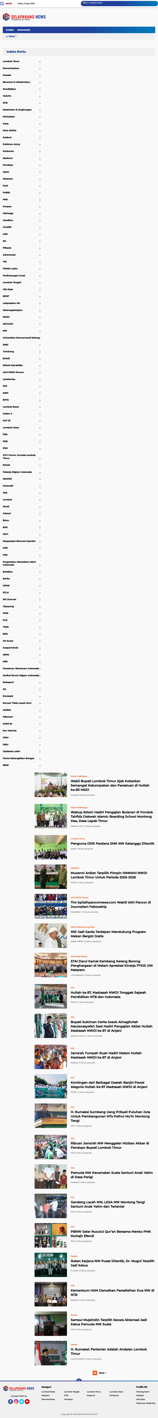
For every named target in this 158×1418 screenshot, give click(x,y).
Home (9, 3)
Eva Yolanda (10, 730)
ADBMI (7, 710)
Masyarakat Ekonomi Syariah (19, 541)
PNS (5, 434)
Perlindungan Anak (14, 275)
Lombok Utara (11, 427)
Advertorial (23, 30)
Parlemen (8, 151)
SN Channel (9, 599)
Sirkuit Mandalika (13, 365)
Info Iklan (140, 1399)
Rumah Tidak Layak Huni (17, 703)
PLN (5, 620)
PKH (5, 448)
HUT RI (6, 420)
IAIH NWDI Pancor (13, 372)
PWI (5, 555)
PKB (5, 441)
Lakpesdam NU (11, 303)
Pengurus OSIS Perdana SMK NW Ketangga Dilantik (112, 843)
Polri (5, 185)
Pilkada (7, 247)
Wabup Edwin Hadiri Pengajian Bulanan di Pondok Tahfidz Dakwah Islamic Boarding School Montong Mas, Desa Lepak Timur (112, 816)
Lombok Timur (11, 61)
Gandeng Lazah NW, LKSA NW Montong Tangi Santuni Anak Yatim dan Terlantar (108, 1204)
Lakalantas (9, 379)
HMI (5, 492)
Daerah (7, 75)
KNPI (5, 393)
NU (4, 241)
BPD (5, 634)
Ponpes (7, 206)
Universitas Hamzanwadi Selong (21, 337)
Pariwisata (9, 116)
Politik (6, 192)
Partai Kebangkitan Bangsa (18, 758)
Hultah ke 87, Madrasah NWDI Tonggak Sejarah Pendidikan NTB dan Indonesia (108, 995)
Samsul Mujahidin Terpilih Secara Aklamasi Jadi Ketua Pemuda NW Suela (109, 1322)
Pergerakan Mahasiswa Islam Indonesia (19, 563)
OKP (5, 548)
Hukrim (7, 96)
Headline (8, 220)
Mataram (8, 178)
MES (5, 661)
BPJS (6, 399)
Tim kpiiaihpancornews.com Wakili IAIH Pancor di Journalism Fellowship (111, 905)
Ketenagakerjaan (13, 310)
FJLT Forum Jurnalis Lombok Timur (19, 457)
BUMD (6, 358)
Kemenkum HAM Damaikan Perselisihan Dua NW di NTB (112, 1293)
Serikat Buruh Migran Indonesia (21, 675)
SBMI (6, 765)
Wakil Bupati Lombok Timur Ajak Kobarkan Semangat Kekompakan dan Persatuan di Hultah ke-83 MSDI (110, 785)
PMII (5, 199)
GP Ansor (8, 641)
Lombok (7, 499)
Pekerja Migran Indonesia (17, 472)
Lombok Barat (11, 406)
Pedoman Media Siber (146, 1403)
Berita (6, 578)
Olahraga (8, 213)
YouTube (29, 1403)
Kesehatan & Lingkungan (17, 109)
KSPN (6, 654)
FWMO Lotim (10, 268)
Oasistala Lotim (11, 751)
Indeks (10, 30)
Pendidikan (9, 89)
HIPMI (6, 585)
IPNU (5, 737)
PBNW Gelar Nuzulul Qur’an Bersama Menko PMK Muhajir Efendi (111, 1234)
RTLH (6, 592)
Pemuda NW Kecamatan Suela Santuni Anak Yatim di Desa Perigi (112, 1175)
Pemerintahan (11, 68)
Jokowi (7, 513)
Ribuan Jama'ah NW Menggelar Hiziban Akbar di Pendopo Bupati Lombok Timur (110, 1145)
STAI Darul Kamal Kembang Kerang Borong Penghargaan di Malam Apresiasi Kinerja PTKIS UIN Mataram (112, 965)
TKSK (6, 627)
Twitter (23, 1403)
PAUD (6, 506)
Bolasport (8, 682)
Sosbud (7, 137)
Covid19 (7, 227)
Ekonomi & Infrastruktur (16, 82)
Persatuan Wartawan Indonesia (21, 668)
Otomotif (8, 485)
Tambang (8, 351)
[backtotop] (79, 1381)
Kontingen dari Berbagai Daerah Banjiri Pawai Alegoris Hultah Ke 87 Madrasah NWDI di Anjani (109, 1085)
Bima (6, 520)
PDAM (6, 465)
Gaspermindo (10, 647)
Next (102, 1373)
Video (11, 36)
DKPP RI (7, 723)
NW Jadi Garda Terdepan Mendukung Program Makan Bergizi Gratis (108, 934)
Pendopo (8, 165)
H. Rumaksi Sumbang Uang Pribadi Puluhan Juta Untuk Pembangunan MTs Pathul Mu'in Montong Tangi (110, 1116)
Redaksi (140, 1395)
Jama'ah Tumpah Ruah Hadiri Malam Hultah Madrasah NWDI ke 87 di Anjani (106, 1055)
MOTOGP (8, 324)
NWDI (6, 317)
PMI (5, 386)
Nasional (7, 158)
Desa (5, 123)
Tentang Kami (142, 1392)
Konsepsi (8, 696)
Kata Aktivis (9, 130)
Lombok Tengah (12, 282)
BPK (5, 527)
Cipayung (8, 606)
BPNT (6, 296)
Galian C (7, 413)
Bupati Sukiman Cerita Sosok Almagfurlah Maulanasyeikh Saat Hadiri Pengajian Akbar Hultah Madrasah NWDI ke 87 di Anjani (111, 1026)
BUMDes (7, 571)
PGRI (5, 613)
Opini (6, 172)
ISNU (5, 744)
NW (5, 330)
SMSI (5, 344)
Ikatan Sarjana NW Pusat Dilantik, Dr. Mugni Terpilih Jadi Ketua (112, 1263)
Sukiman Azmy (11, 144)
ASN (5, 234)
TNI (5, 261)
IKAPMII (7, 478)
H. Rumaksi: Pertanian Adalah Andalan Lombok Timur (109, 1352)
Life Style (8, 289)
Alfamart (8, 716)
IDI (4, 689)
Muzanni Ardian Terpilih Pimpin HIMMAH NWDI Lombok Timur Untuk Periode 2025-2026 (109, 875)
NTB (5, 102)
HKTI (5, 534)
